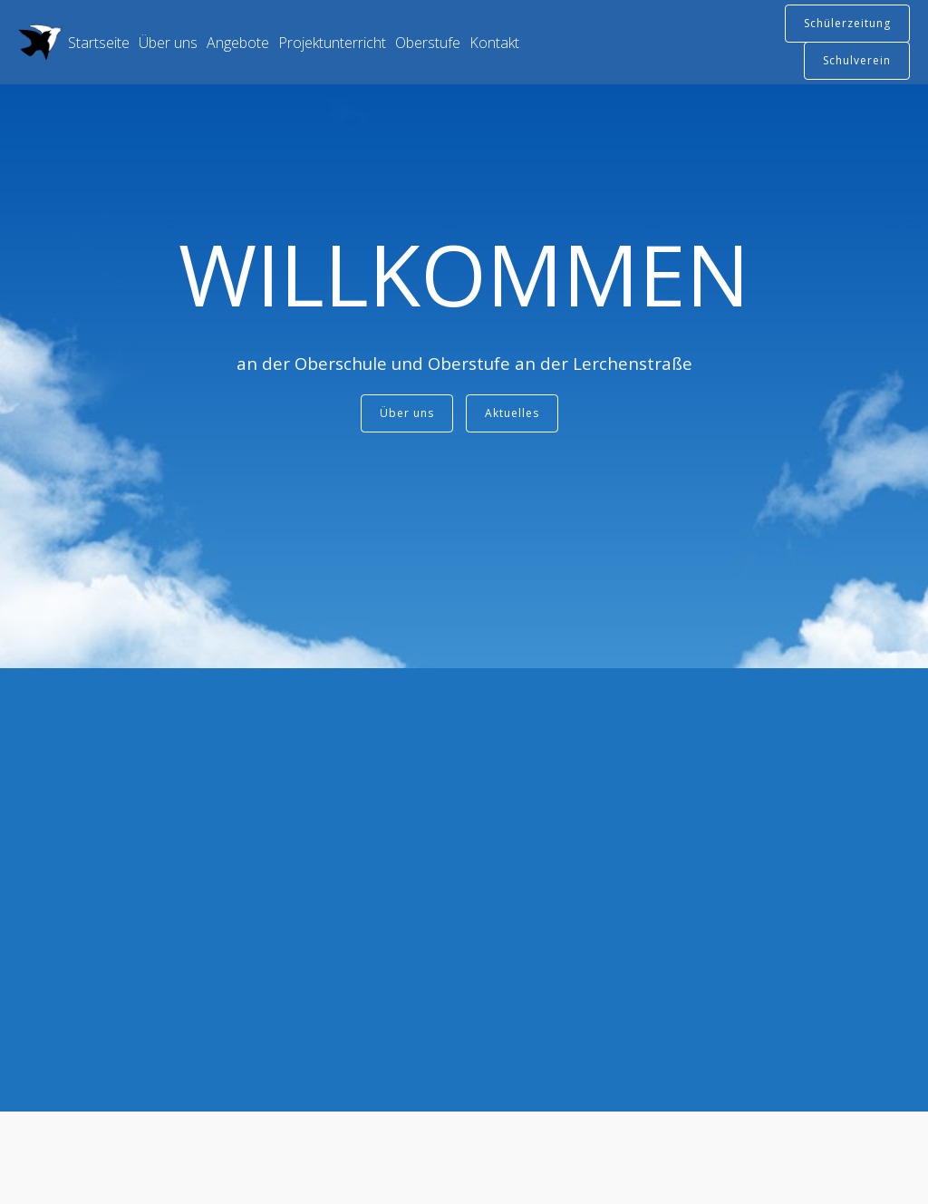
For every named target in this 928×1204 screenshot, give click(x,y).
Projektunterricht (332, 43)
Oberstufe (427, 43)
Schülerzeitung (847, 23)
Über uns (168, 43)
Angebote (238, 43)
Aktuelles (512, 413)
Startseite (99, 43)
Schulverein (857, 60)
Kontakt (494, 43)
